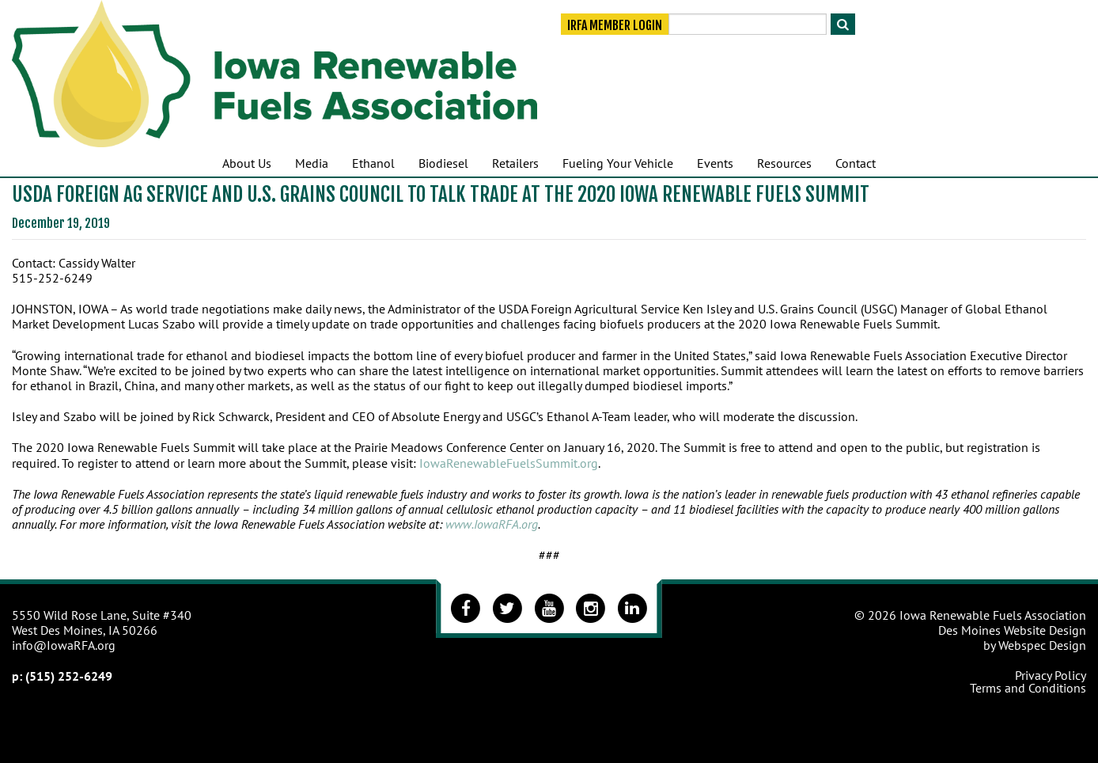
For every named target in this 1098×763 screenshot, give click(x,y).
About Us (246, 163)
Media (311, 163)
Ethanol (373, 163)
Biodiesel (443, 163)
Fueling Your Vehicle (617, 163)
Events (715, 163)
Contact (855, 163)
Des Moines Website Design (1012, 630)
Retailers (515, 163)
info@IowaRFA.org (63, 645)
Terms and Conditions (1028, 688)
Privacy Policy (1050, 675)
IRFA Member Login (614, 25)
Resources (784, 163)
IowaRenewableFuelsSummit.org (508, 463)
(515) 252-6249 (68, 676)
